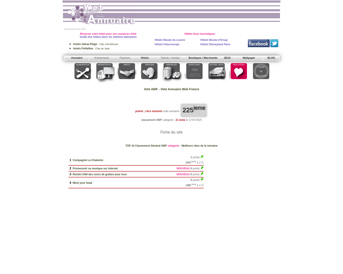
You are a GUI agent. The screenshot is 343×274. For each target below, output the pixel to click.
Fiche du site (171, 132)
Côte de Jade (91, 48)
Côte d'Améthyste (95, 44)
